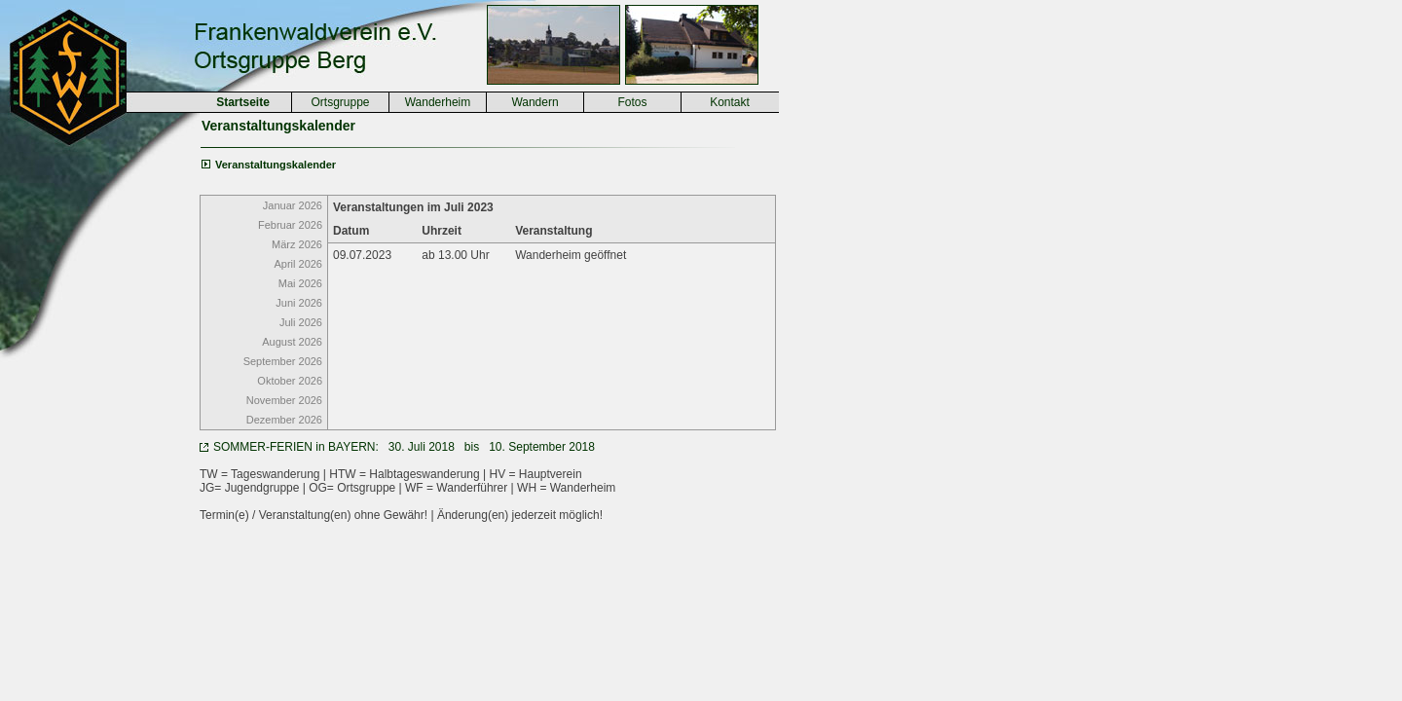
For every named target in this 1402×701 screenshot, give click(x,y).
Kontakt (730, 102)
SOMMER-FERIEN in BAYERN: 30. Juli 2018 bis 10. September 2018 (404, 447)
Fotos (631, 102)
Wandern (534, 102)
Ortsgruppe (340, 102)
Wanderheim (438, 102)
